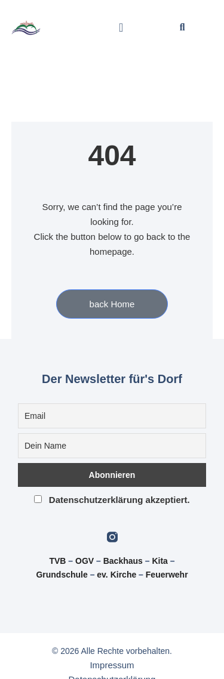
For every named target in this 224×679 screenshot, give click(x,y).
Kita (161, 561)
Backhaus (123, 561)
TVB (57, 561)
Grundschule (61, 574)
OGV (84, 561)
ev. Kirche (116, 574)
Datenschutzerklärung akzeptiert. (112, 500)
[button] (121, 27)
